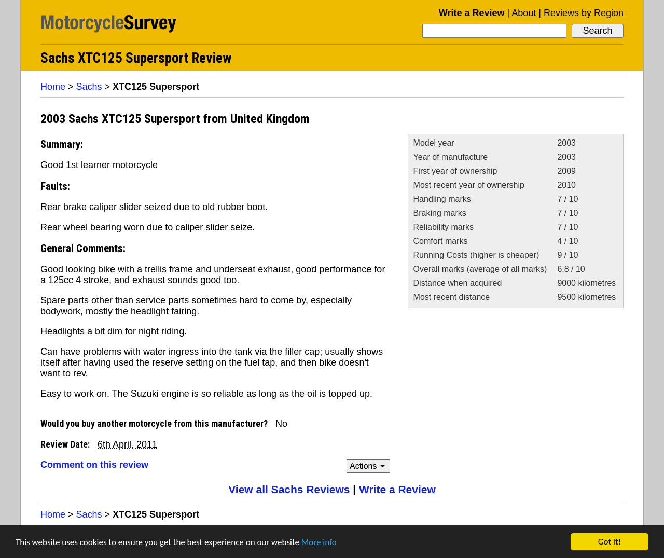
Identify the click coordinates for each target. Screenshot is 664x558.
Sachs (89, 86)
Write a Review (472, 13)
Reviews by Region (584, 13)
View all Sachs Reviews (289, 489)
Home (52, 86)
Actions (369, 466)
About (523, 13)
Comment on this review (94, 464)
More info (319, 542)
